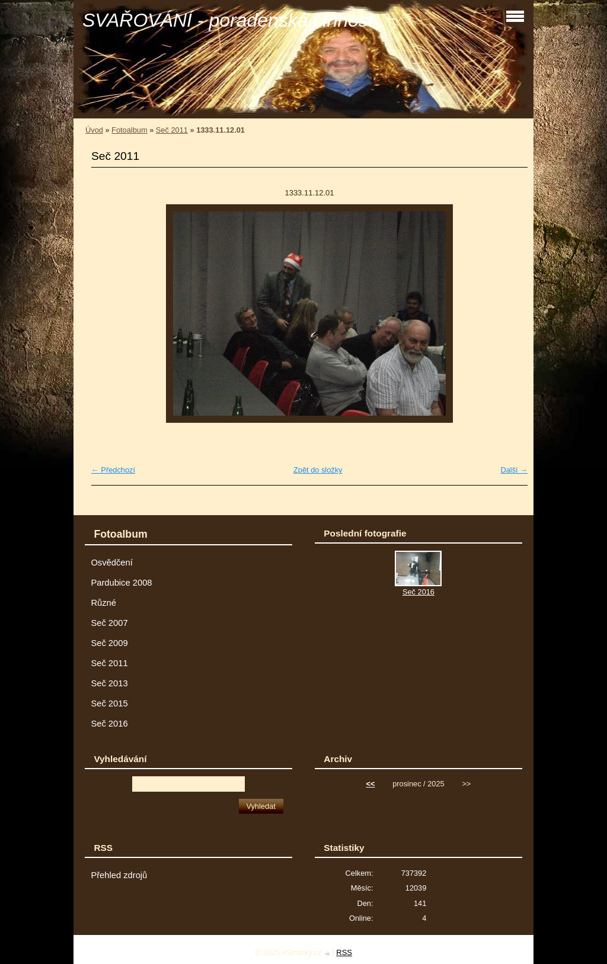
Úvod (94, 130)
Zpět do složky (318, 469)
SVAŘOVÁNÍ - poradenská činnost (227, 20)
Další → (514, 469)
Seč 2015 (109, 703)
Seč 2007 (109, 623)
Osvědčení (111, 562)
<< (370, 783)
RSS (344, 952)
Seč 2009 (109, 643)
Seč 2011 (172, 130)
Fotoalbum (129, 130)
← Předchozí (113, 469)
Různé (103, 603)
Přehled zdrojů (119, 875)
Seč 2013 (109, 683)
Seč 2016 (109, 723)
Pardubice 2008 (121, 582)
